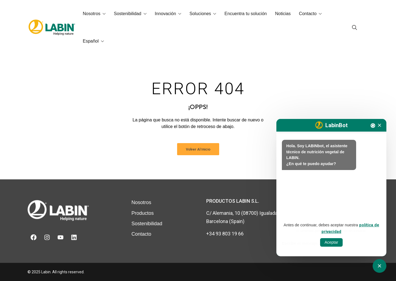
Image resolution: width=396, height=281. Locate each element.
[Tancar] (379, 125)
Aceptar (331, 242)
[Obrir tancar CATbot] (379, 266)
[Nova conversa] (373, 125)
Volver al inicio (198, 149)
